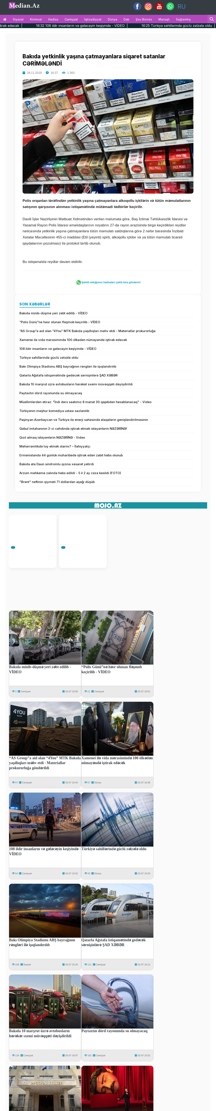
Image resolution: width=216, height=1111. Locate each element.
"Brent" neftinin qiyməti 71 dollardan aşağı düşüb (57, 482)
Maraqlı (164, 19)
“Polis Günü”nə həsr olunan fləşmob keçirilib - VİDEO (59, 322)
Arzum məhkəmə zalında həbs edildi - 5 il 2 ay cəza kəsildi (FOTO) (70, 473)
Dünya (112, 19)
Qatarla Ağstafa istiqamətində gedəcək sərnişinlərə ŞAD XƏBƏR (68, 375)
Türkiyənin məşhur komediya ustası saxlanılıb (54, 411)
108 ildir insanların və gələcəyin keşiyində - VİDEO (57, 349)
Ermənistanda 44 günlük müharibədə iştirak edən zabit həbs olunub (71, 455)
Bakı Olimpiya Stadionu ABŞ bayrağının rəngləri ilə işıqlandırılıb (67, 366)
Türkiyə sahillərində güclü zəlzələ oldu (48, 358)
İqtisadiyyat (92, 19)
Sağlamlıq (183, 19)
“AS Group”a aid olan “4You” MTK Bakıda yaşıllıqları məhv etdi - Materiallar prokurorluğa (87, 331)
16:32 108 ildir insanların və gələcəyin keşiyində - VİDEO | (95, 25)
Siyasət (18, 19)
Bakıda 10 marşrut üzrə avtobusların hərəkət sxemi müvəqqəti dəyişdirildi (76, 384)
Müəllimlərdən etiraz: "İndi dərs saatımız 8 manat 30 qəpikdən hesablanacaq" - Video (85, 402)
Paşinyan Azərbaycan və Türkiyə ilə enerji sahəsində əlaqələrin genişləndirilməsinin (83, 420)
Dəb (126, 19)
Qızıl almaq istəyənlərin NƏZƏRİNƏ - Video (52, 437)
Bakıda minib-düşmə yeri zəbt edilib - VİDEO (53, 313)
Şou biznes (144, 19)
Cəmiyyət (71, 19)
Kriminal (36, 19)
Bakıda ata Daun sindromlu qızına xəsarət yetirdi (56, 464)
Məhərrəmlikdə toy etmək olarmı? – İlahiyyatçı (54, 446)
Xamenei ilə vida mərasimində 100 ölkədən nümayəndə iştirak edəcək (73, 340)
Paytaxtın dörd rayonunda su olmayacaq (50, 393)
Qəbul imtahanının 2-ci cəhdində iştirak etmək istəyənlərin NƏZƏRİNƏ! (73, 429)
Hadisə (53, 19)
